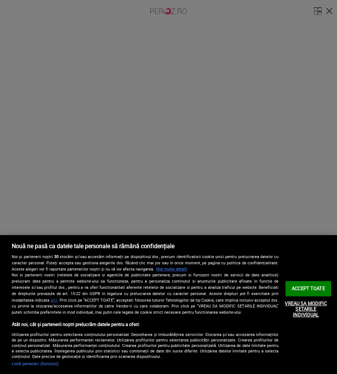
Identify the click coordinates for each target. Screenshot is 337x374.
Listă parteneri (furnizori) (35, 363)
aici (53, 300)
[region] (168, 304)
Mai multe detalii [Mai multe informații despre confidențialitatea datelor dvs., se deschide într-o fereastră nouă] (171, 269)
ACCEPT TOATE (308, 288)
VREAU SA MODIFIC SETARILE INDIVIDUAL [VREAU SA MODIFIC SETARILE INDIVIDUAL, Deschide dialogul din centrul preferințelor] (306, 309)
